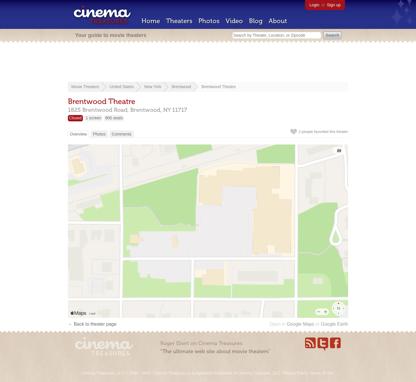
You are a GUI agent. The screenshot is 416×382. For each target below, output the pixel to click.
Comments (121, 134)
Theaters (179, 21)
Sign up (334, 5)
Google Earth (334, 324)
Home (151, 21)
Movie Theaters (85, 86)
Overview (78, 134)
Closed (75, 118)
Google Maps (300, 324)
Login (314, 5)
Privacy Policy (295, 373)
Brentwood (181, 86)
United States (121, 86)
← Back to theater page (92, 324)
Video (234, 21)
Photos (209, 21)
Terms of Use (321, 373)
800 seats (114, 118)
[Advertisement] (208, 63)
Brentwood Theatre (218, 86)
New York (152, 86)
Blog (256, 21)
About (278, 21)
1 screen (93, 118)
